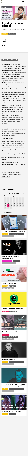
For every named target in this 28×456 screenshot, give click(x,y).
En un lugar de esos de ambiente (11, 411)
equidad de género (13, 174)
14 (23, 201)
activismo (4, 172)
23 (8, 205)
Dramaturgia (4, 174)
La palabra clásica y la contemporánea (13, 231)
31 (11, 208)
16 (8, 203)
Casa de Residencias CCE (9, 263)
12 (17, 201)
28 (23, 205)
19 (17, 203)
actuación (9, 172)
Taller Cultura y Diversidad (10, 332)
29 (5, 208)
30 (8, 208)
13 (20, 201)
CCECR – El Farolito (8, 236)
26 (17, 205)
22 (5, 205)
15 (5, 203)
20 (20, 203)
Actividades (12, 33)
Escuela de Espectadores (9, 283)
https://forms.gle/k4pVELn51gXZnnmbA (13, 164)
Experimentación (7, 261)
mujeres (3, 176)
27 (20, 205)
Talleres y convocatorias (16, 234)
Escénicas (4, 33)
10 (11, 201)
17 (11, 203)
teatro (8, 176)
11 (14, 201)
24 (11, 205)
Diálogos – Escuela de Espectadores (12, 308)
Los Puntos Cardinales (8, 359)
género (20, 174)
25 (14, 205)
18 (14, 203)
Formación (5, 311)
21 (23, 203)
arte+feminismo (16, 172)
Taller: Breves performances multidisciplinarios (10, 257)
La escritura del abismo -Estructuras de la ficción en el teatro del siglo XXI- (13, 385)
